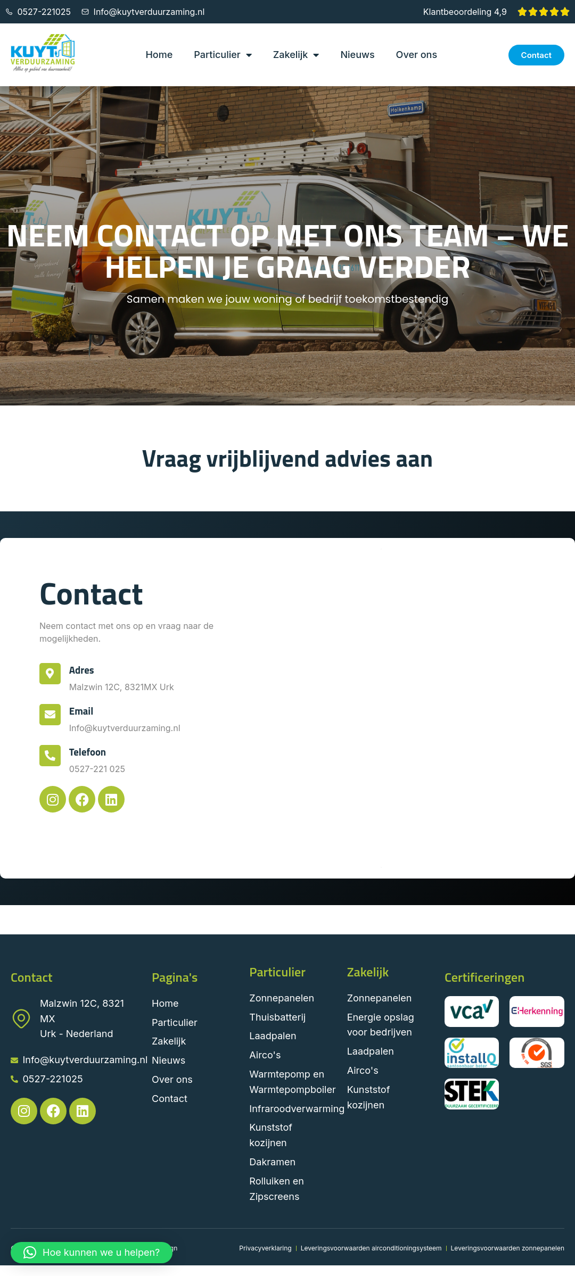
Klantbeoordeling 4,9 (465, 11)
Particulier (222, 55)
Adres (82, 669)
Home (158, 54)
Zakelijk (296, 55)
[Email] (50, 715)
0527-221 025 (98, 769)
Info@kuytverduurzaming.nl (126, 728)
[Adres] (50, 674)
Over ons (417, 54)
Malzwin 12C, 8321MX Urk (122, 687)
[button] (91, 1252)
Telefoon (88, 751)
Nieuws (357, 54)
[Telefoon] (50, 756)
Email (82, 710)
